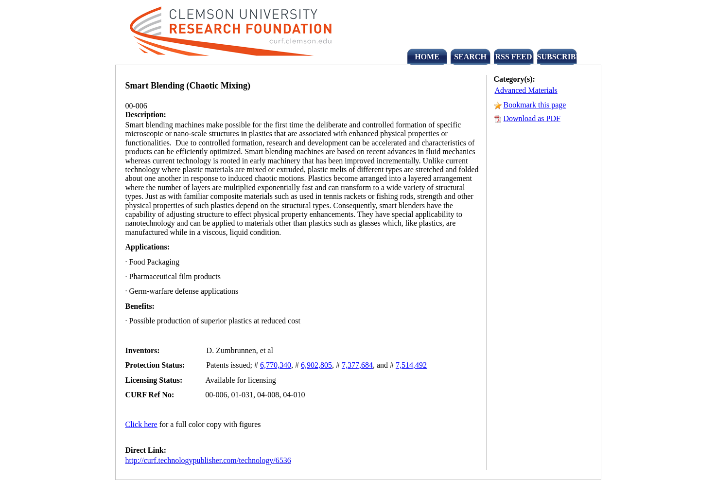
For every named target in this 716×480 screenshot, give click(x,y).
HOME (427, 57)
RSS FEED (513, 57)
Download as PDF (532, 118)
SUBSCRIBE (557, 57)
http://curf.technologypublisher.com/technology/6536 (208, 460)
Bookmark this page (535, 105)
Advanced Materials (526, 90)
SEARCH (470, 57)
